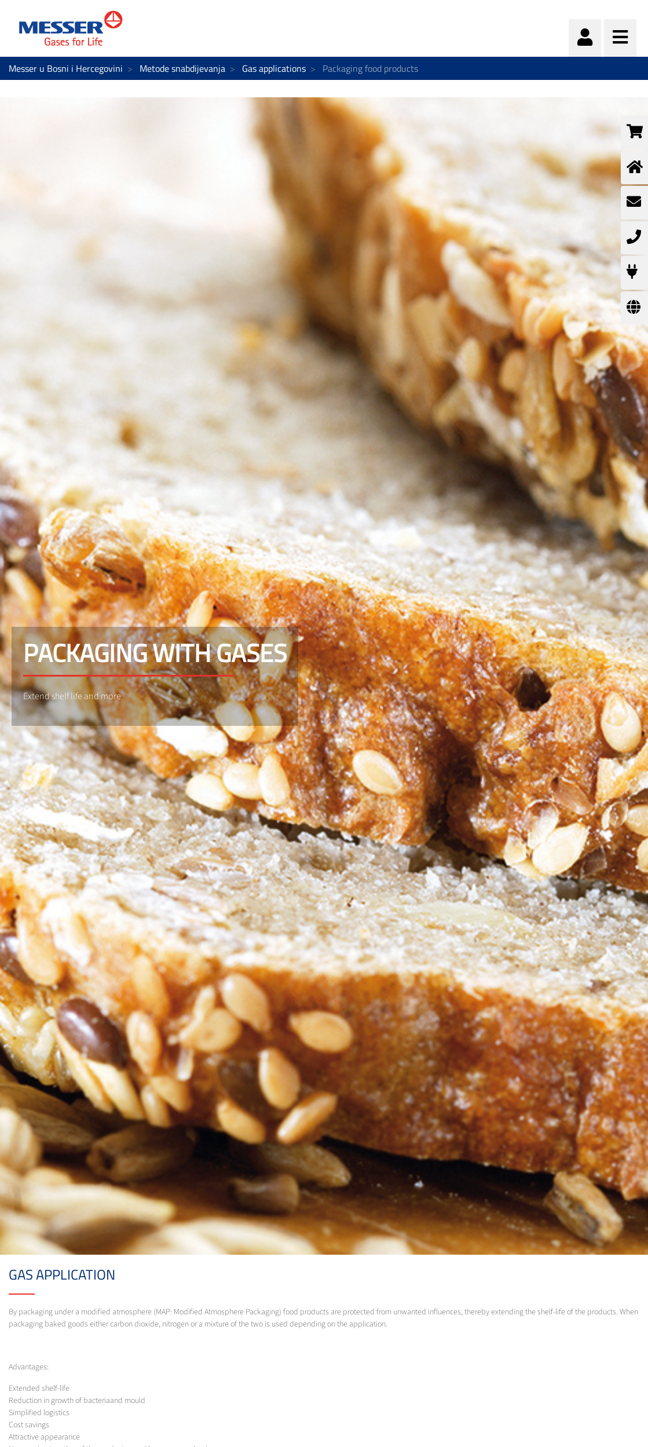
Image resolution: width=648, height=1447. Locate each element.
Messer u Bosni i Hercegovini (66, 68)
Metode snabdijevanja (182, 68)
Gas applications (274, 68)
